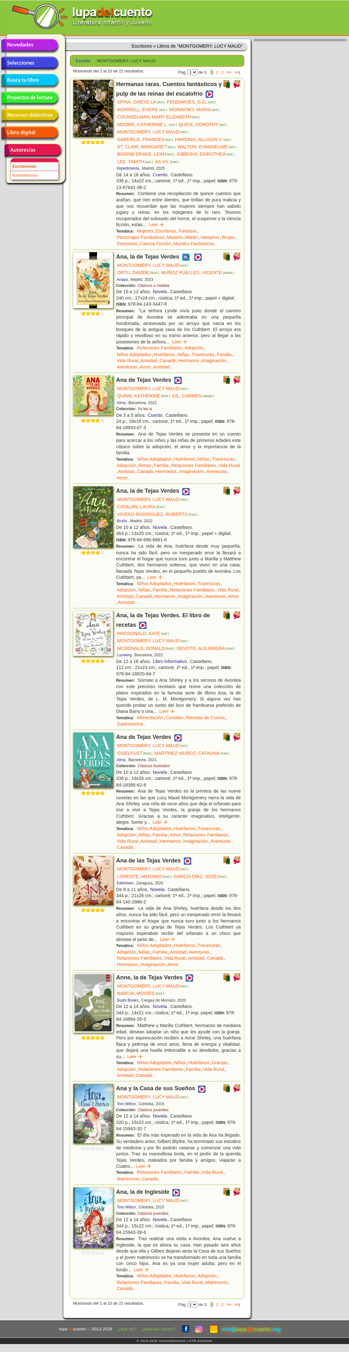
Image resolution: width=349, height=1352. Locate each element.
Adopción (193, 347)
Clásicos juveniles (153, 1110)
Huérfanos (164, 354)
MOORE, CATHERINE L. (147, 124)
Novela (160, 291)
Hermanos (188, 360)
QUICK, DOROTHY (203, 124)
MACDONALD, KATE (143, 633)
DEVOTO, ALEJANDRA (206, 648)
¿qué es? (127, 1329)
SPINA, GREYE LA (141, 102)
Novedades (29, 45)
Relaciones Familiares (159, 347)
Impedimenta (128, 168)
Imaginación (214, 360)
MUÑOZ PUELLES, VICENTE (197, 272)
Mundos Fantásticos (193, 243)
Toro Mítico (126, 1104)
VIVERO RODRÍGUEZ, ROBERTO (157, 514)
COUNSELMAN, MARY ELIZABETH (158, 116)
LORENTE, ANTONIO (144, 876)
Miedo (191, 237)
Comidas (175, 717)
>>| (237, 72)
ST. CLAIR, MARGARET (146, 146)
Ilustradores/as (24, 175)
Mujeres (145, 230)
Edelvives (125, 883)
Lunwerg (124, 655)
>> (229, 72)
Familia (224, 354)
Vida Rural (127, 360)
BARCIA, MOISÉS (140, 993)
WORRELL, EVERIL (142, 109)
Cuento (160, 174)
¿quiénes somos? (159, 1329)
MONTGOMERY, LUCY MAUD (152, 131)
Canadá (167, 360)
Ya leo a (145, 409)
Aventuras (127, 366)
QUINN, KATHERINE (143, 395)
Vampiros (209, 237)
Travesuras (203, 354)
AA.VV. (167, 161)
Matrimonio (128, 1178)
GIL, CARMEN (193, 395)
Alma (121, 403)
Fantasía (187, 230)
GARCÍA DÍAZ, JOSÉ (200, 876)
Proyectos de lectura (29, 97)
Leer (156, 224)
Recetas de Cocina (205, 717)
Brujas (228, 237)
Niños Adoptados (134, 354)
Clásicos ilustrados (154, 766)
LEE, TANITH (135, 161)
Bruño (122, 521)
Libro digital (29, 132)
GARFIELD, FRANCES (145, 139)
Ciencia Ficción (155, 243)
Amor (145, 366)
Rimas (144, 465)
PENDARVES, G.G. (191, 102)
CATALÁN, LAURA (141, 506)
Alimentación (150, 717)
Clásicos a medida (153, 285)
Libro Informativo (170, 661)
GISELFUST (135, 753)
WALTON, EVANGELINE (206, 146)
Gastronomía (130, 724)
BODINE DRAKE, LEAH (146, 154)
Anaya (122, 279)
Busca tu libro (29, 80)
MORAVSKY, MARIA (194, 109)
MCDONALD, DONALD (146, 648)
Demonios (127, 243)
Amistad (149, 360)
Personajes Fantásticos (140, 237)
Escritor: (84, 60)
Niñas (183, 354)
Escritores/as (24, 166)
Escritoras (166, 230)
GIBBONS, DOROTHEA (205, 154)
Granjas (220, 1062)
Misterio (175, 237)
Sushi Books (127, 1000)
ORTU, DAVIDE (138, 272)
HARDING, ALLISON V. (203, 139)
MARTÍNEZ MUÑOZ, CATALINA (192, 753)
